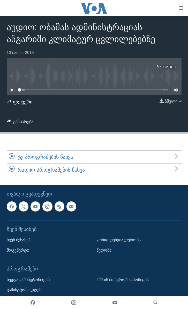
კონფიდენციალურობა (118, 240)
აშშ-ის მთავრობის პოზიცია (122, 279)
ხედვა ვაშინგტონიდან (28, 279)
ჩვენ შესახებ (19, 240)
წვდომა (103, 250)
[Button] (20, 123)
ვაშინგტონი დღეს (24, 290)
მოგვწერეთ (18, 250)
